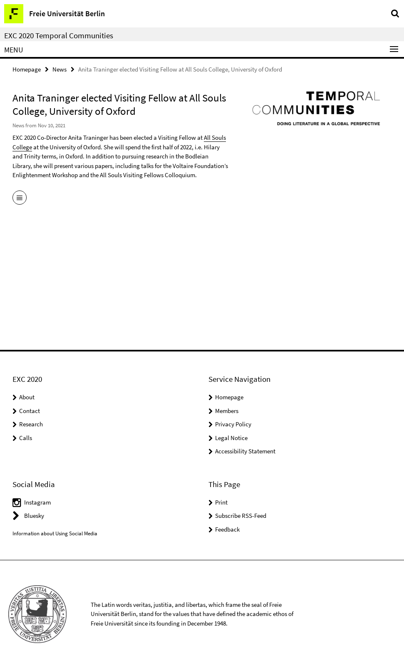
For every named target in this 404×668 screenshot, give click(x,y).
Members (226, 411)
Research (31, 424)
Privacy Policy (233, 424)
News (59, 69)
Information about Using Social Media (54, 533)
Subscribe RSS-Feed (240, 516)
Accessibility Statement (245, 451)
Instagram (37, 502)
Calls (25, 438)
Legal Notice (231, 438)
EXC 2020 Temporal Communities (58, 35)
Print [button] (221, 502)
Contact (29, 411)
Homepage (26, 69)
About (27, 397)
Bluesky (34, 516)
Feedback (227, 529)
